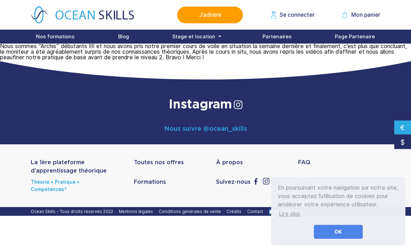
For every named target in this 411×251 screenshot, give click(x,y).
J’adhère (210, 15)
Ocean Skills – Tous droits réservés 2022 (73, 211)
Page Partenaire (355, 36)
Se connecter (297, 15)
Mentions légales (137, 211)
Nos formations (55, 36)
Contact (256, 211)
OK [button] (338, 232)
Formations (150, 182)
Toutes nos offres (159, 162)
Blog (123, 36)
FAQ (304, 162)
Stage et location (193, 36)
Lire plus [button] (289, 214)
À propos (229, 162)
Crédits (235, 211)
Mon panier (365, 15)
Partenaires (276, 36)
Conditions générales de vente (191, 211)
